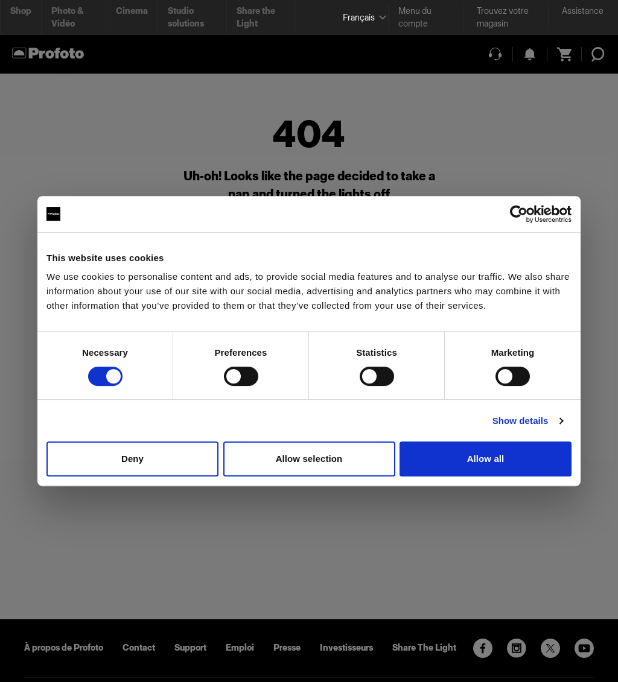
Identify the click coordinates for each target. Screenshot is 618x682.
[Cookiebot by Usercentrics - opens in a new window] (519, 214)
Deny (132, 458)
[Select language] (360, 17)
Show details (520, 420)
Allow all (486, 458)
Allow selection (309, 458)
